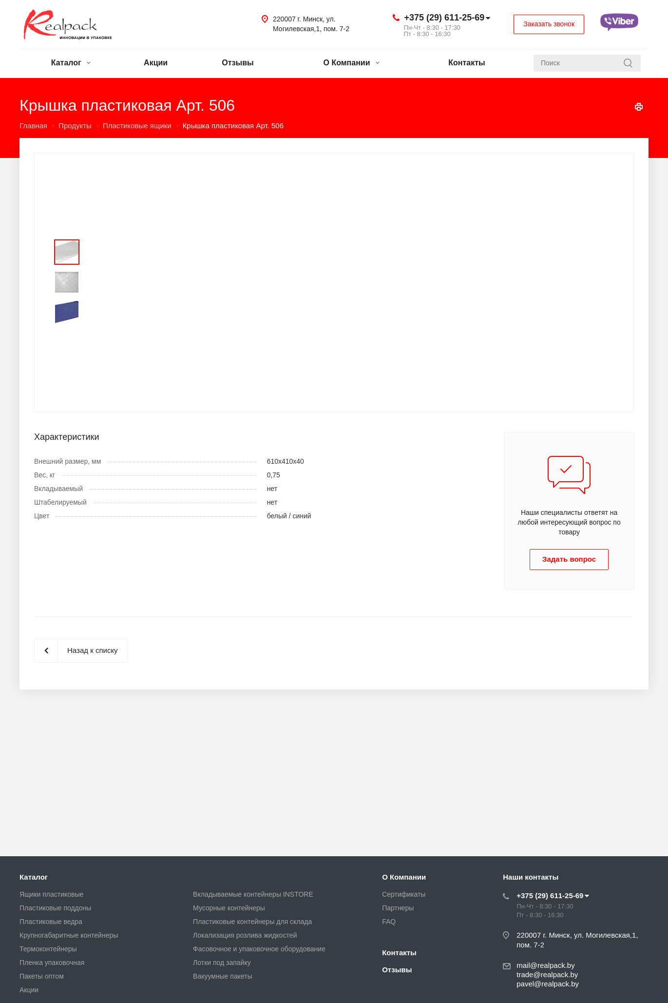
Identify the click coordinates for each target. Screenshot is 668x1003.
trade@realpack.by (547, 974)
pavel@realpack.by (547, 984)
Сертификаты (403, 894)
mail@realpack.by (545, 965)
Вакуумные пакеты (222, 976)
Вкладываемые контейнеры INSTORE (253, 894)
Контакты (466, 63)
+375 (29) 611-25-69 (444, 17)
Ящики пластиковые (51, 894)
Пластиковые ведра (50, 921)
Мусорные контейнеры (229, 908)
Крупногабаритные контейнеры (68, 935)
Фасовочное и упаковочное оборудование (259, 949)
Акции (156, 63)
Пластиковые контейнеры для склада (252, 921)
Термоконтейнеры (48, 949)
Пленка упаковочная (51, 962)
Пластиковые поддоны (55, 908)
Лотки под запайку (222, 962)
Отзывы (237, 63)
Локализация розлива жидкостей (245, 935)
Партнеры (398, 908)
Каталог (71, 63)
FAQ (389, 921)
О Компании (352, 63)
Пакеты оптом (41, 976)
